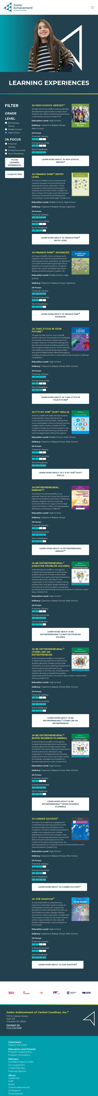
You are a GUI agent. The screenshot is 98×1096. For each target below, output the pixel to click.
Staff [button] (10, 1081)
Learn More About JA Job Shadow (57, 964)
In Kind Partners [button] (16, 1068)
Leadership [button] (14, 1078)
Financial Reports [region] (17, 1071)
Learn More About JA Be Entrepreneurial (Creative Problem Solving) (60, 634)
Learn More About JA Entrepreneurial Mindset (60, 549)
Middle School (15, 129)
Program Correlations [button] (19, 1055)
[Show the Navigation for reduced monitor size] (92, 7)
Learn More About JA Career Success (59, 887)
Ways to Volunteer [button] (17, 1045)
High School (14, 132)
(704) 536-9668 (14, 1028)
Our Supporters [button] (16, 1065)
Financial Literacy (12, 145)
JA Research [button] (14, 1090)
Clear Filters (14, 174)
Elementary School (13, 124)
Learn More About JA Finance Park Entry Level (60, 239)
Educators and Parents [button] (22, 1049)
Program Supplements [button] (20, 1052)
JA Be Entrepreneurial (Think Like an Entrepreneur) (48, 652)
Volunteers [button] (14, 1042)
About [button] (12, 1075)
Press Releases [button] (15, 1093)
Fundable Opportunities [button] (20, 1062)
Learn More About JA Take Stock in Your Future (60, 398)
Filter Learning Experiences (14, 162)
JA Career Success (45, 818)
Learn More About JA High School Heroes (60, 160)
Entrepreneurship (16, 150)
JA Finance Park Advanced (50, 252)
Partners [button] (13, 1059)
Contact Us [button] (13, 1025)
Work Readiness (16, 153)
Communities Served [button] (19, 1087)
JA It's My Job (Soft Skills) (50, 412)
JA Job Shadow (43, 899)
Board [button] (11, 1084)
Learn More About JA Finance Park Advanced (60, 315)
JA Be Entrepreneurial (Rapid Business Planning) (49, 737)
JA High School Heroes (48, 105)
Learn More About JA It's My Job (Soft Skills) (60, 473)
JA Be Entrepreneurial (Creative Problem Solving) (51, 564)
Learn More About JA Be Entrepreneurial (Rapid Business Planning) (60, 804)
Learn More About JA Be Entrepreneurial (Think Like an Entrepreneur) (60, 720)
